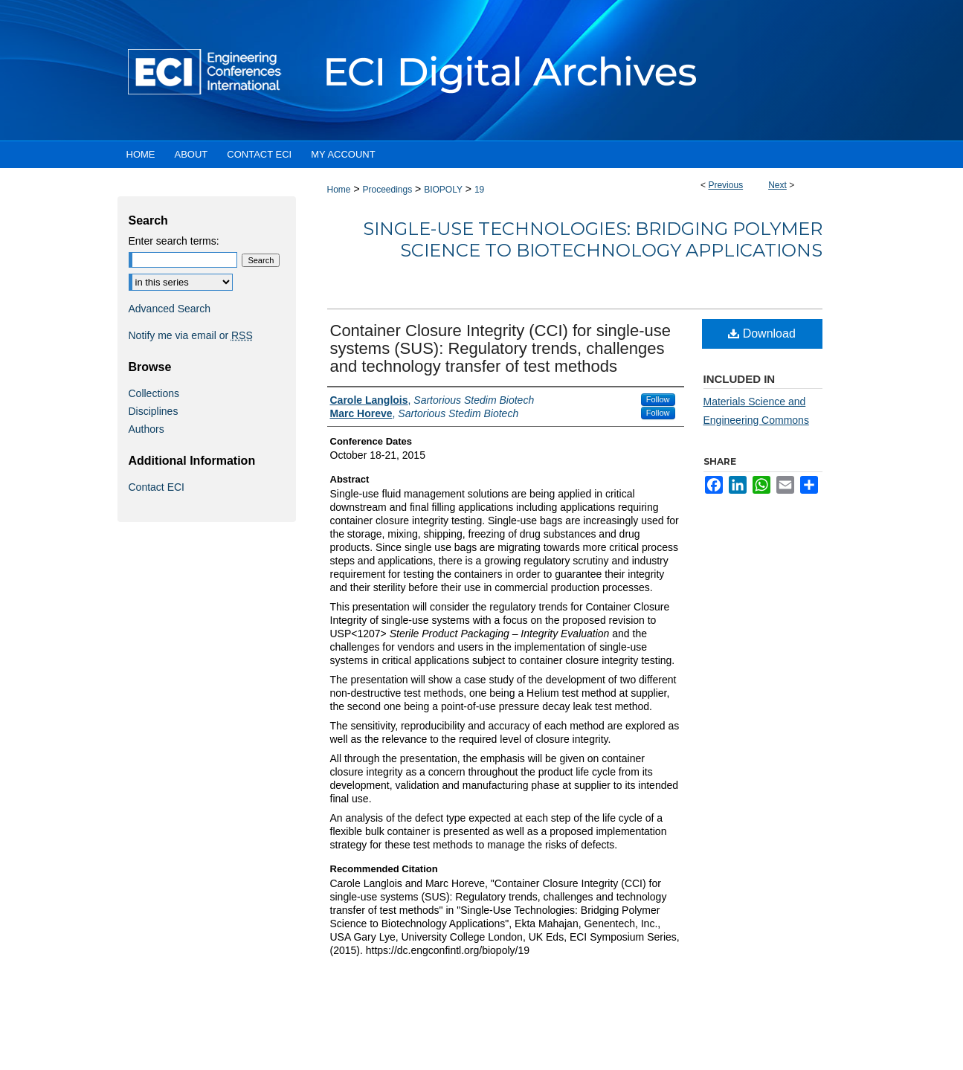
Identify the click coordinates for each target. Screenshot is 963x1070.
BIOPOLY (443, 189)
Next (777, 185)
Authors (146, 429)
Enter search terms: (174, 241)
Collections (154, 393)
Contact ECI (156, 487)
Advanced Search (170, 309)
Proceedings (387, 189)
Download (762, 333)
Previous (725, 185)
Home (339, 189)
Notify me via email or (191, 335)
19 (479, 189)
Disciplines (153, 411)
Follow (658, 399)
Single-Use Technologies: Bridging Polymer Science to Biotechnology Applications (592, 239)
